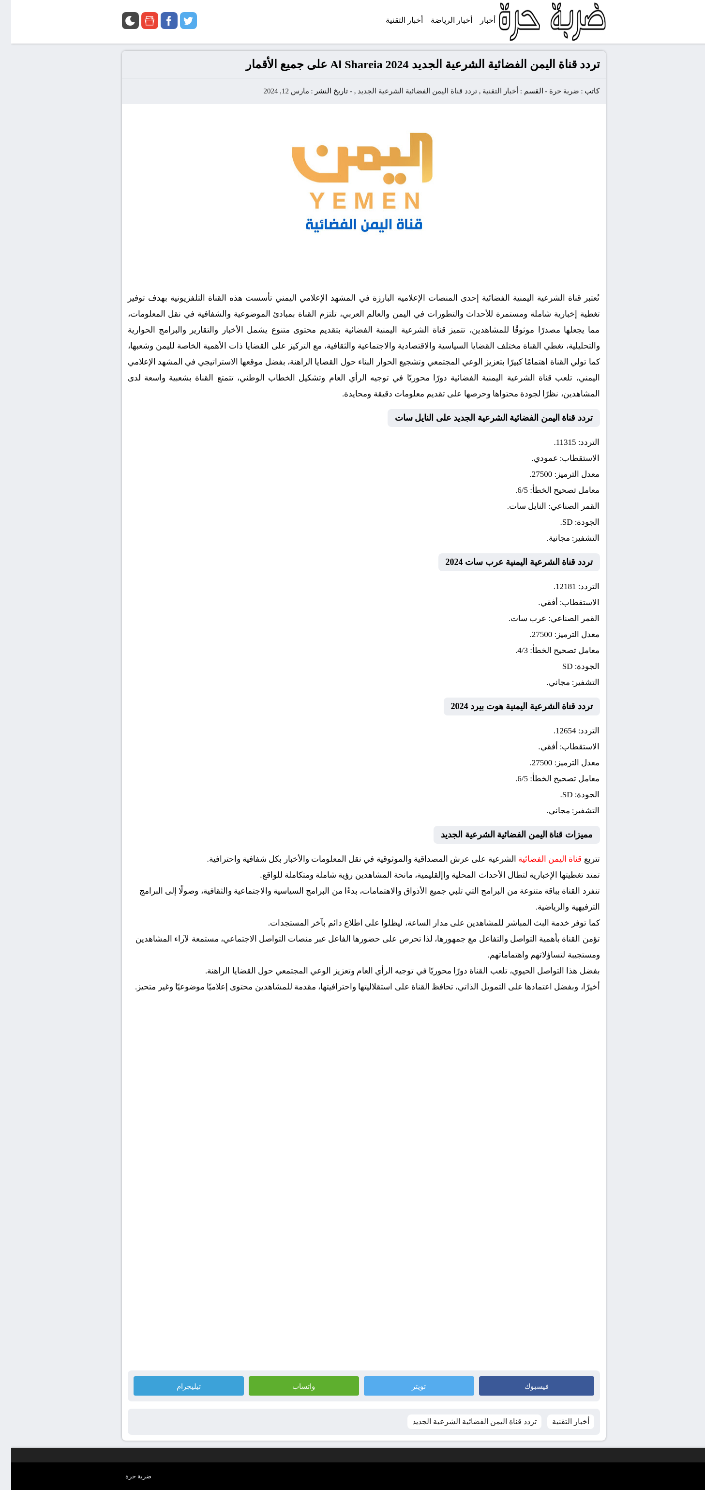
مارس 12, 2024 (275, 91)
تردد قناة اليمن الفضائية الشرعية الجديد (406, 91)
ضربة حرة (552, 91)
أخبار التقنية (489, 91)
